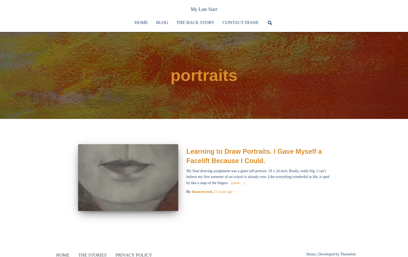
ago (223, 192)
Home (141, 22)
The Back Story (195, 22)
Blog (162, 22)
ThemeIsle (348, 254)
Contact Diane (241, 22)
